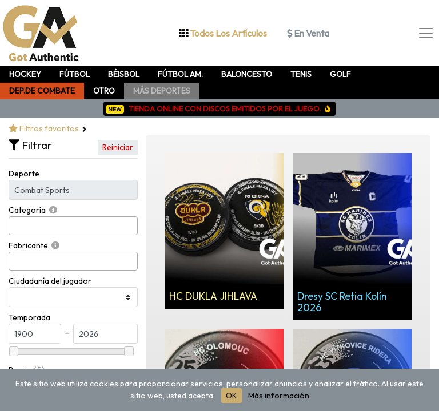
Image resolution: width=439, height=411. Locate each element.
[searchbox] (15, 226)
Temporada (29, 317)
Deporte (24, 173)
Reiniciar (117, 147)
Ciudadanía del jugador (50, 281)
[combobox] (73, 225)
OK (231, 395)
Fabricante (28, 245)
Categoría (27, 210)
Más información (278, 395)
